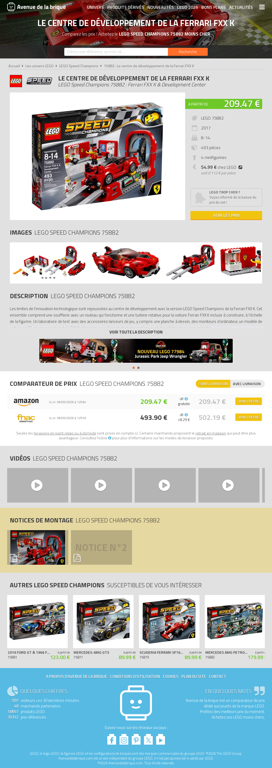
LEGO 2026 (187, 7)
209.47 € (242, 103)
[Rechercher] (188, 52)
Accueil (14, 66)
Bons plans (213, 7)
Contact (217, 676)
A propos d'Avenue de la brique (76, 676)
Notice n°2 (101, 547)
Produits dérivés (125, 7)
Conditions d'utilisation (135, 676)
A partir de (198, 104)
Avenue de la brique (36, 6)
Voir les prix (226, 215)
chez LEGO (222, 167)
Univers (95, 7)
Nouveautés (160, 7)
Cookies (170, 676)
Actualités (241, 7)
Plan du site (193, 676)
